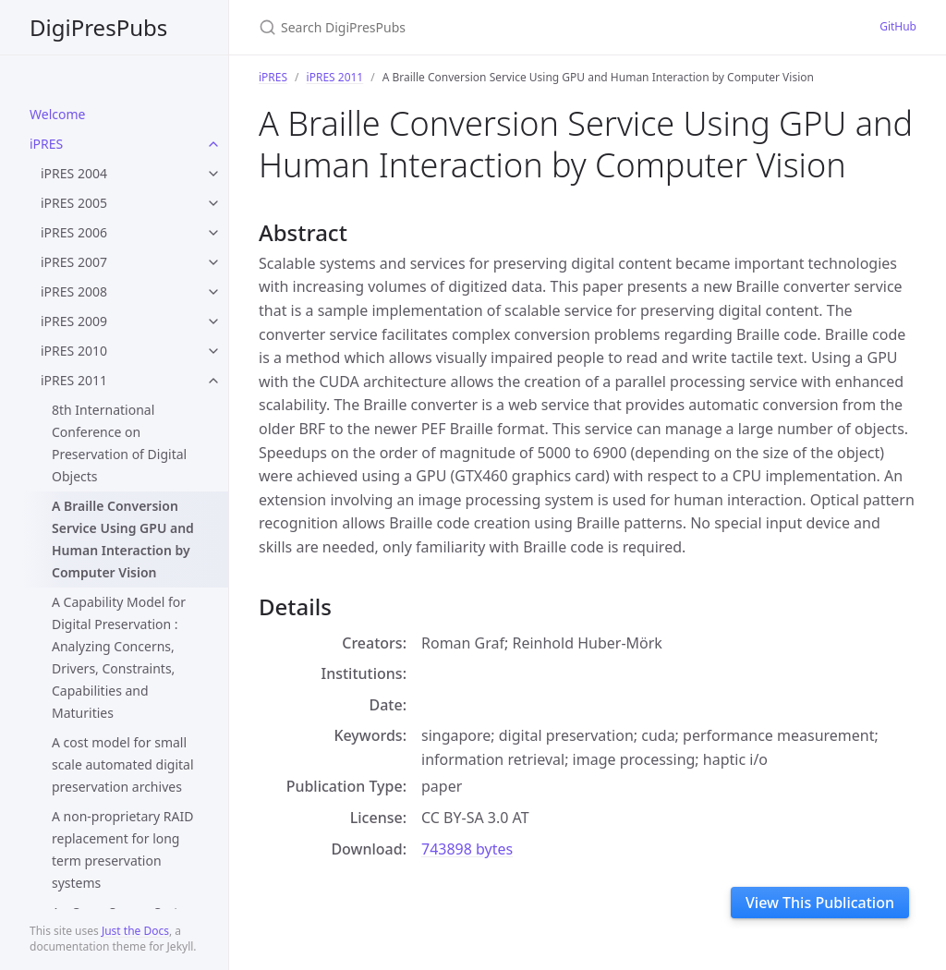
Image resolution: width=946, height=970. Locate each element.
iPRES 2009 (74, 321)
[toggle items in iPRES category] (213, 144)
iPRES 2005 (74, 203)
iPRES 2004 (74, 173)
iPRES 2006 (74, 232)
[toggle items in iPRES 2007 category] (213, 262)
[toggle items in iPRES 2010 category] (213, 351)
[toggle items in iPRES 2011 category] (213, 380)
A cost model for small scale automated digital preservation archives (123, 764)
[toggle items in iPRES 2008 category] (213, 292)
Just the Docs (135, 931)
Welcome (57, 114)
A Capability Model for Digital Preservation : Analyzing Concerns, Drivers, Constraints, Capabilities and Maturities (119, 657)
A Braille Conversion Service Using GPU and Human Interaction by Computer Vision (123, 539)
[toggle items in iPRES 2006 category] (213, 233)
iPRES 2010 (74, 350)
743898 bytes (467, 849)
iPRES (46, 143)
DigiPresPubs (98, 27)
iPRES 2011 (74, 380)
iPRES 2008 (74, 291)
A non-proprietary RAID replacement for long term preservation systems (122, 849)
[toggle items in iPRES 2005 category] (213, 203)
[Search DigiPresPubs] (476, 27)
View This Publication (820, 902)
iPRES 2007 (74, 262)
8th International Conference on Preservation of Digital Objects (119, 443)
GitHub (897, 26)
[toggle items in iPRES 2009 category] (213, 321)
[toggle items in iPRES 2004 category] (213, 173)
